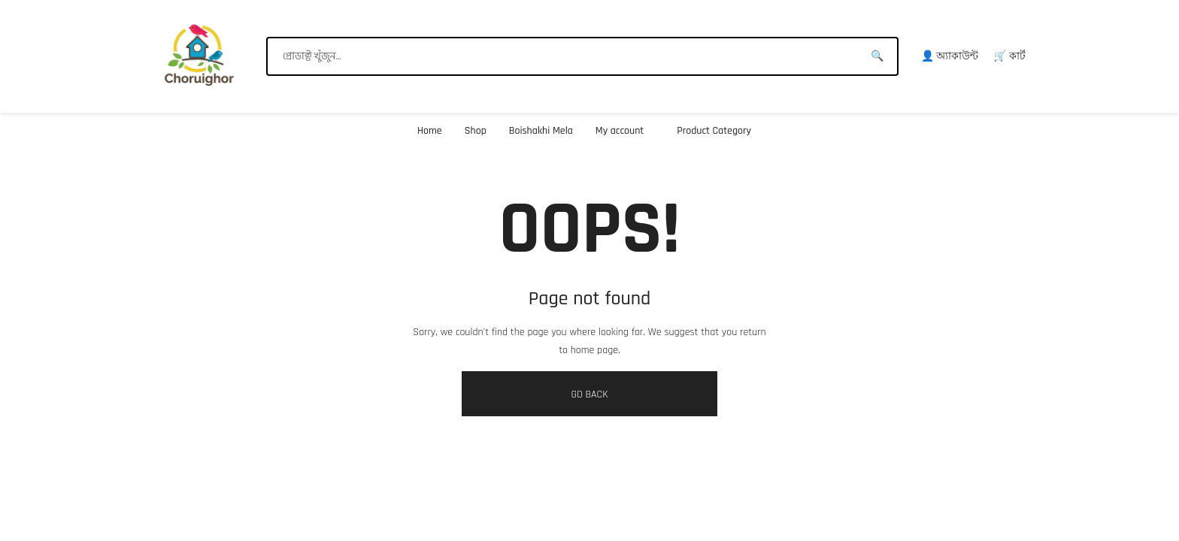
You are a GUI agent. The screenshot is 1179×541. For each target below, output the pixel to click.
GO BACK (589, 394)
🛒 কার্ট (1009, 56)
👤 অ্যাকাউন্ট (950, 56)
